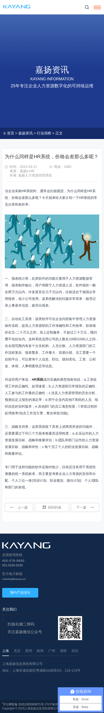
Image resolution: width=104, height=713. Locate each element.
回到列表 (52, 507)
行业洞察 (44, 133)
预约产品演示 (20, 592)
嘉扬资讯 (25, 133)
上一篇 (19, 507)
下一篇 (85, 507)
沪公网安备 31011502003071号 (23, 704)
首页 (10, 133)
